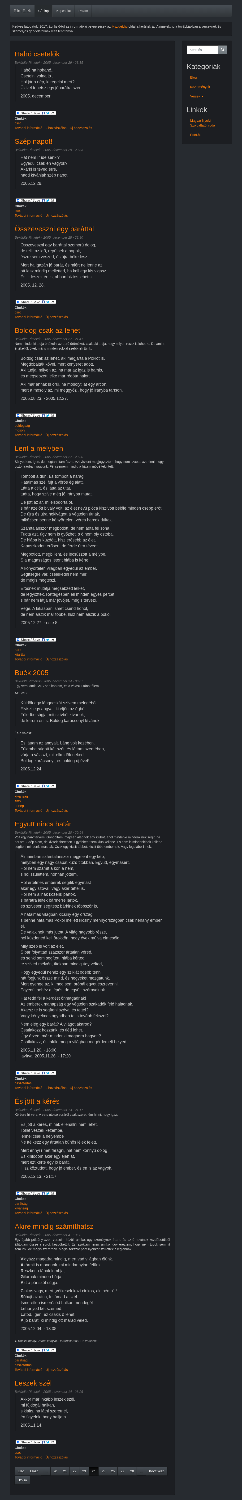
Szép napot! (33, 141)
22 (74, 1471)
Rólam (83, 11)
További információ (28, 128)
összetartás (23, 1083)
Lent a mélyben (39, 448)
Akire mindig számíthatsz (54, 1226)
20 (55, 1471)
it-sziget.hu (120, 26)
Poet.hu (196, 135)
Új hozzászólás (81, 128)
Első (21, 1471)
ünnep (19, 806)
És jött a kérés (37, 1101)
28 (132, 1471)
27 (122, 1471)
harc (18, 650)
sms (18, 801)
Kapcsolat (63, 11)
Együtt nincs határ (43, 824)
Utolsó (22, 1480)
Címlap (43, 11)
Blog (193, 77)
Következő (156, 1471)
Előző (34, 1471)
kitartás (20, 654)
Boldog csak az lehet (47, 330)
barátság (21, 1203)
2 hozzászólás (56, 128)
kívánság (21, 796)
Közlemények (200, 87)
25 (103, 1471)
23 (84, 1471)
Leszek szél (33, 1383)
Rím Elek (22, 10)
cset (18, 123)
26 (113, 1471)
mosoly (20, 430)
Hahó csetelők (37, 54)
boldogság (22, 425)
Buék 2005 (31, 672)
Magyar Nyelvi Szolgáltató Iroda (202, 123)
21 (65, 1471)
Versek (197, 96)
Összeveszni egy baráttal (54, 229)
